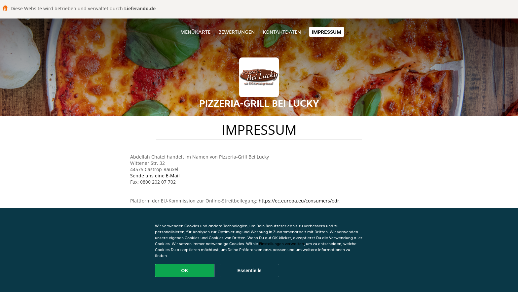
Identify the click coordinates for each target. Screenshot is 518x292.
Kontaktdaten (282, 31)
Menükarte (195, 31)
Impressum (326, 31)
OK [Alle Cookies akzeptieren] (184, 270)
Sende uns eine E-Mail (155, 175)
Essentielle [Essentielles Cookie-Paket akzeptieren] (249, 270)
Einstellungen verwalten (281, 243)
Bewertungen (236, 31)
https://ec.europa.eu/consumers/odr (299, 201)
